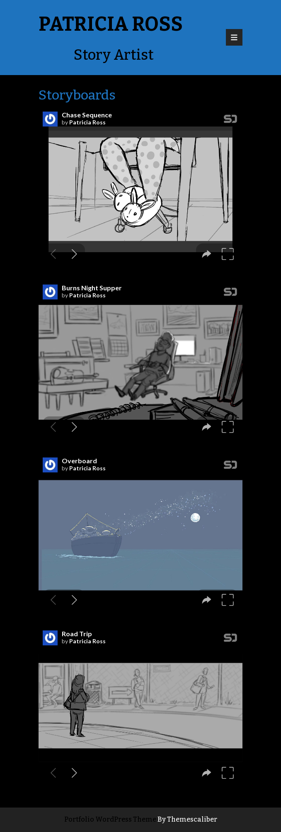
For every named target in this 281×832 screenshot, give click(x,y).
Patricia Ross (111, 24)
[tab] (234, 37)
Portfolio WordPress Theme (110, 819)
